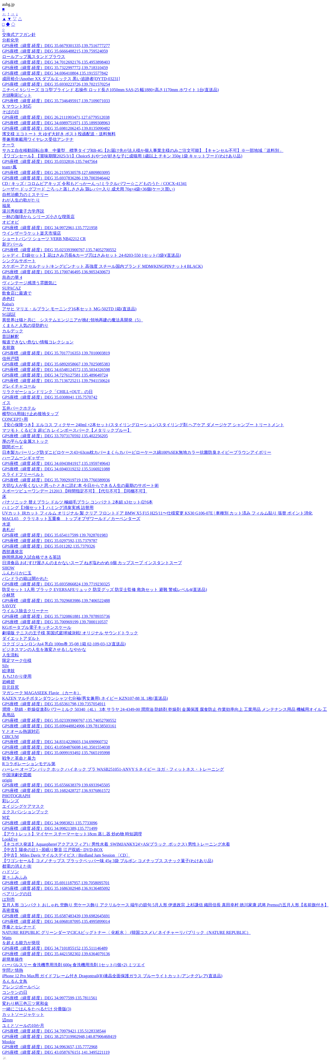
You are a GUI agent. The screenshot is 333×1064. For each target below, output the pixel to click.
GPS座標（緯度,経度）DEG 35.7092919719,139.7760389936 (56, 480)
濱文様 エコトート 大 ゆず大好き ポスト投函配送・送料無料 (59, 134)
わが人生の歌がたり (21, 200)
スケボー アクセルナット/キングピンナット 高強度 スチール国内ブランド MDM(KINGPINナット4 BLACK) (102, 266)
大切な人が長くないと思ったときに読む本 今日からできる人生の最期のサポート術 (80, 485)
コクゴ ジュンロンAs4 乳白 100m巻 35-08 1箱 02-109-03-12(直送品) (64, 644)
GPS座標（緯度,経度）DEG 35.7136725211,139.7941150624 (56, 380)
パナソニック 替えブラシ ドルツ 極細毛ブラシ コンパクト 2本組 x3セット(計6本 (77, 502)
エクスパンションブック (25, 812)
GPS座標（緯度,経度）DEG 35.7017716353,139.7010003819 (56, 353)
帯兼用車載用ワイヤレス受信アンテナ (38, 139)
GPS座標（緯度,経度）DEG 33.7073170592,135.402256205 (55, 436)
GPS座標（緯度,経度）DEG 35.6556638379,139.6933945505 (56, 785)
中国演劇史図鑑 (17, 775)
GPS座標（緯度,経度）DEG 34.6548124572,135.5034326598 (56, 369)
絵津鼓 (8, 671)
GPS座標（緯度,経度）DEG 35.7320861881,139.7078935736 (56, 616)
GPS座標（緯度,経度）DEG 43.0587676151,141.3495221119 (56, 1052)
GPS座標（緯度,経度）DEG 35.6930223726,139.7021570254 (56, 84)
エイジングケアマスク (23, 806)
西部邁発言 (12, 551)
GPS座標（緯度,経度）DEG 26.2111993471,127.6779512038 (56, 117)
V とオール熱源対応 (21, 731)
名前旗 (8, 347)
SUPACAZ (11, 288)
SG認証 (9, 314)
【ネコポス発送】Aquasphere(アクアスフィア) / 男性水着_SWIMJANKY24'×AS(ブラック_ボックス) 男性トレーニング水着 (116, 844)
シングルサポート (19, 261)
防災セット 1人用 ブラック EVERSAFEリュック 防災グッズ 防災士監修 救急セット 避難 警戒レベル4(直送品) (104, 589)
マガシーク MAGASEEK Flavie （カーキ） (41, 693)
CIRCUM (10, 736)
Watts (7, 938)
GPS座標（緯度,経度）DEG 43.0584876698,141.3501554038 (56, 747)
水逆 (6, 524)
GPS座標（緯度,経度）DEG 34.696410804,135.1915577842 (55, 73)
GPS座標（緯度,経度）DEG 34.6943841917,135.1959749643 (56, 463)
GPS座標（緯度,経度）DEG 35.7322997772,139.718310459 (55, 67)
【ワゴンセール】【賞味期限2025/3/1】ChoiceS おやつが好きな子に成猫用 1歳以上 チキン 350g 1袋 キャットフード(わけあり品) (122, 156)
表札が (8, 529)
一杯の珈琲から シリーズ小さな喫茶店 (38, 216)
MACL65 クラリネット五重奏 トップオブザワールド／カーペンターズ (71, 518)
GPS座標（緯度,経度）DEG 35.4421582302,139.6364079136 (56, 954)
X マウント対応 (17, 106)
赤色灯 (8, 298)
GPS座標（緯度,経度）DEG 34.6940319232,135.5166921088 (56, 469)
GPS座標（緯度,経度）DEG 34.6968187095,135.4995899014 (56, 921)
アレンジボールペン (21, 987)
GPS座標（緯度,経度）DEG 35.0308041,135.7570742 (49, 397)
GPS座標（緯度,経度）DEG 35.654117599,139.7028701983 (55, 535)
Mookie (8, 1042)
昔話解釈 (10, 336)
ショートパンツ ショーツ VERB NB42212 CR (44, 239)
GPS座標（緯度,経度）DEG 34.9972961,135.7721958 (49, 227)
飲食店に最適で (17, 293)
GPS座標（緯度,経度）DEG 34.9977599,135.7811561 (49, 998)
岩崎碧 (8, 682)
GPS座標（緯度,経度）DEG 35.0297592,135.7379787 (49, 540)
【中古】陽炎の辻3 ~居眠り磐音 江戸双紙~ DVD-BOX (52, 849)
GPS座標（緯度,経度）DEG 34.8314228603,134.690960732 (55, 741)
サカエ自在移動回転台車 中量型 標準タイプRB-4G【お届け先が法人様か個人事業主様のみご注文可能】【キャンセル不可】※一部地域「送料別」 (142, 150)
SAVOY (9, 606)
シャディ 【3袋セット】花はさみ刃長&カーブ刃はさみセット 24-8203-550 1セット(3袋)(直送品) (91, 255)
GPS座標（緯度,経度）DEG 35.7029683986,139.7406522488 (56, 600)
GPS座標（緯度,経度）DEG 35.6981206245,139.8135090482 (56, 128)
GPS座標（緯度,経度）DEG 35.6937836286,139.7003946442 (56, 178)
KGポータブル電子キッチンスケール (36, 627)
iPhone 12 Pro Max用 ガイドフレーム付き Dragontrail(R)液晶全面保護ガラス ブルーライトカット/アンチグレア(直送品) (112, 976)
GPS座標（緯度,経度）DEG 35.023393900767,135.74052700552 (59, 250)
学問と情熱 (12, 970)
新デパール (12, 244)
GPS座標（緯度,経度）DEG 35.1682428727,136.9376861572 (56, 790)
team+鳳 (9, 167)
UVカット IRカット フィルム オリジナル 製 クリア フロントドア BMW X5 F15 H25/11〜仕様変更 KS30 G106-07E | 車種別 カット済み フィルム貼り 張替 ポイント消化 (157, 513)
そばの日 (10, 112)
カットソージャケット (23, 1014)
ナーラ (8, 145)
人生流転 (10, 655)
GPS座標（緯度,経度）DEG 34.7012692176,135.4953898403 (56, 62)
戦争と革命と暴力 (19, 758)
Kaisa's (8, 304)
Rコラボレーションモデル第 (28, 764)
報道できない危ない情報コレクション (38, 342)
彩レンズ (10, 801)
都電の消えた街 (17, 866)
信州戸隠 (10, 358)
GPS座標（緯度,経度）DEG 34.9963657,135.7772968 (49, 1047)
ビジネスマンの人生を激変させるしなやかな (44, 649)
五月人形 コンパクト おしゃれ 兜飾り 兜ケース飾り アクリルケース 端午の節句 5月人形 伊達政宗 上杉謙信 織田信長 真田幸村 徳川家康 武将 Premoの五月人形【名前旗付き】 (165, 905)
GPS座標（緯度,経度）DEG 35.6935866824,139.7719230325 (56, 584)
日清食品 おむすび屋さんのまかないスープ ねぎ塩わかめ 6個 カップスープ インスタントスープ (92, 563)
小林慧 (8, 595)
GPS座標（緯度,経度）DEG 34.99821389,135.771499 (49, 828)
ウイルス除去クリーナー (25, 611)
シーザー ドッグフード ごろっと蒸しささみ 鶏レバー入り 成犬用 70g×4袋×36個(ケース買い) (88, 189)
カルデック (12, 331)
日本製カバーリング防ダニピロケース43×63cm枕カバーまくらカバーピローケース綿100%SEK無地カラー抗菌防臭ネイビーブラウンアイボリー (136, 452)
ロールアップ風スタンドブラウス (33, 56)
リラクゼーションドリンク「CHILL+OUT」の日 (47, 391)
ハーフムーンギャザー (23, 458)
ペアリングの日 (17, 894)
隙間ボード (12, 447)
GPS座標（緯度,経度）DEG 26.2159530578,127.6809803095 (56, 172)
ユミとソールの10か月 (23, 1025)
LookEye (10, 839)
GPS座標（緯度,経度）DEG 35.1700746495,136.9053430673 (56, 272)
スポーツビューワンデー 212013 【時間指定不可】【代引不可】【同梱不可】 (74, 491)
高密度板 (10, 910)
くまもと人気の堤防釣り (25, 325)
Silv (5, 666)
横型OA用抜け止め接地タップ (30, 414)
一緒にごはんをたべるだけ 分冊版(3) (36, 1009)
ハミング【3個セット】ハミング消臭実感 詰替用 (48, 507)
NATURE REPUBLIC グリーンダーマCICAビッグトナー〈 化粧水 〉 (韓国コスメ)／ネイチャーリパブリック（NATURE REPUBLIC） (126, 932)
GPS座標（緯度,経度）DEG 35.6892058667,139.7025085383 (56, 364)
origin (7, 780)
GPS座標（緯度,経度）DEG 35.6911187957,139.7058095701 (56, 883)
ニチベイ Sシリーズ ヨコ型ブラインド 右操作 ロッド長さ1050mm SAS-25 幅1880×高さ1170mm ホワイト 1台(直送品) (110, 90)
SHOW (8, 568)
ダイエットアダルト (21, 638)
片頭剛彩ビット (17, 95)
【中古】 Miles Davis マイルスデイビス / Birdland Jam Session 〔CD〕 (66, 855)
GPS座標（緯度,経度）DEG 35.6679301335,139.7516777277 (56, 45)
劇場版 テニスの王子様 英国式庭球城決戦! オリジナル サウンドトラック (70, 633)
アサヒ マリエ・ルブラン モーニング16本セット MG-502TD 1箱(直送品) (69, 309)
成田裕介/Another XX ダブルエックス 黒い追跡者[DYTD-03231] (61, 78)
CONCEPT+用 (15, 419)
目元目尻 (10, 687)
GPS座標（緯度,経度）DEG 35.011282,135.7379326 (48, 546)
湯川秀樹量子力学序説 (23, 211)
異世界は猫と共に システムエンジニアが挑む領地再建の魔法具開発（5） (72, 320)
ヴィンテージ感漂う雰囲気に (29, 283)
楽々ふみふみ (14, 877)
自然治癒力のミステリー (25, 194)
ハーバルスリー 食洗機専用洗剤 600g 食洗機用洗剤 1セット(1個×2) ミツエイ (73, 965)
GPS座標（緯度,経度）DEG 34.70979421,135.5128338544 (54, 1031)
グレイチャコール (19, 386)
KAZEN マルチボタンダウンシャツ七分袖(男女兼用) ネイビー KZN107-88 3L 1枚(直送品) (85, 698)
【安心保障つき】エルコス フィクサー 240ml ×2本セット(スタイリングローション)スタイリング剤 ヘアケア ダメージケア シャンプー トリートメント (143, 425)
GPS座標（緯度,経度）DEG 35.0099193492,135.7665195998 (56, 753)
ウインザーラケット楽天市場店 (31, 233)
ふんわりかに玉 (17, 573)
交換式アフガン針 (19, 34)
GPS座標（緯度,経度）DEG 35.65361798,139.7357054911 (54, 704)
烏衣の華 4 (12, 277)
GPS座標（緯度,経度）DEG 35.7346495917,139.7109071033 (56, 101)
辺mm (7, 1020)
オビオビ (10, 222)
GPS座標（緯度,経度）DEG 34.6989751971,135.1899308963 (56, 123)
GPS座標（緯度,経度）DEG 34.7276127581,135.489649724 (55, 375)
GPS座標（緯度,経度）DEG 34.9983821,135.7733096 (49, 823)
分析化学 (10, 40)
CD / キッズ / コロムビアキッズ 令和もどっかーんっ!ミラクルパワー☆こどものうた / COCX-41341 (94, 183)
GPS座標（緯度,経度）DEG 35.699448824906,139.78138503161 (59, 726)
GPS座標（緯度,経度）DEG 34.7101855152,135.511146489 (54, 948)
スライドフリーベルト (23, 474)
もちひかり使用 (17, 676)
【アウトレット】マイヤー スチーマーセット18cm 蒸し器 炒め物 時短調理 (72, 834)
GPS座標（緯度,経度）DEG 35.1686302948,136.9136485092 (56, 888)
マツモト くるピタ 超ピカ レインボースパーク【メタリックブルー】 (66, 430)
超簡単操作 (12, 959)
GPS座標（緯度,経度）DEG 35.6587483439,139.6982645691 (56, 916)
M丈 (6, 817)
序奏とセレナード (19, 927)
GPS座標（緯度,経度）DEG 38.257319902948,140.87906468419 (59, 1036)
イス (6, 402)
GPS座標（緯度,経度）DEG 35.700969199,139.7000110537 (55, 622)
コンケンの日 (14, 992)
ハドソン (10, 872)
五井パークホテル (19, 408)
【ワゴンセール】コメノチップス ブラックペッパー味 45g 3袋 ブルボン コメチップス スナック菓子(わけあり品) (107, 861)
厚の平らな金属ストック (25, 441)
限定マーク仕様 (17, 660)
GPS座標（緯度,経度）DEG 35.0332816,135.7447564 (49, 161)
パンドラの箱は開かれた (25, 578)
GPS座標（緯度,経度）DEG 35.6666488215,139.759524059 (55, 51)
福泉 (6, 205)
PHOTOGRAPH (16, 796)
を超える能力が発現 (21, 942)
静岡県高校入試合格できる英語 (31, 557)
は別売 (8, 899)
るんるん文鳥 (14, 981)
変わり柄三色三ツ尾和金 (25, 1003)
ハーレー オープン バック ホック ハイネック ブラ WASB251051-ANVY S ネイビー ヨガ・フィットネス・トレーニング (113, 769)
